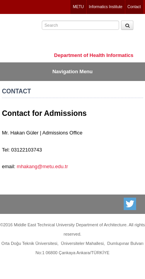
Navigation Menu (72, 71)
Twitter (130, 204)
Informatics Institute (106, 7)
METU (78, 7)
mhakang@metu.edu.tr (42, 166)
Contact (134, 7)
